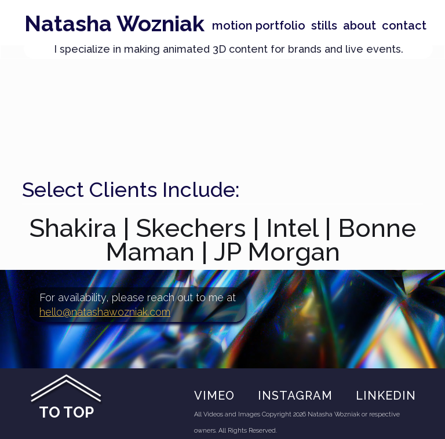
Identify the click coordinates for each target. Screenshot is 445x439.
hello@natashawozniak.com (104, 312)
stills (324, 25)
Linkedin (386, 395)
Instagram (295, 395)
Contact (404, 25)
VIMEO (214, 395)
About (359, 25)
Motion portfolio (258, 25)
